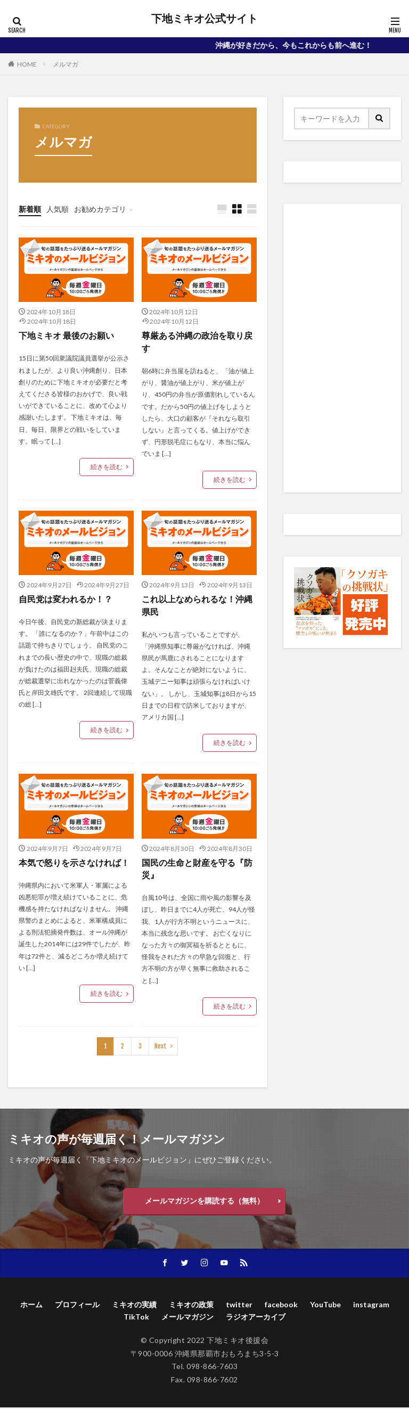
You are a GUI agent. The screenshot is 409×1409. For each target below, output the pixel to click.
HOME (27, 64)
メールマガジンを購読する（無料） (204, 1201)
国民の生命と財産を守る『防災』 (197, 869)
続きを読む (106, 467)
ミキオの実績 (134, 1305)
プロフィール (77, 1305)
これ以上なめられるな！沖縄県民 (197, 605)
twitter (239, 1305)
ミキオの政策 (191, 1305)
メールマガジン (187, 1318)
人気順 (57, 209)
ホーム (31, 1305)
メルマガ (65, 64)
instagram (371, 1305)
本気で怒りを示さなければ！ (74, 863)
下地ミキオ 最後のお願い (66, 336)
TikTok (136, 1318)
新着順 (30, 209)
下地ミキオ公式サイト (204, 18)
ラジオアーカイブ (255, 1318)
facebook (281, 1305)
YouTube (325, 1305)
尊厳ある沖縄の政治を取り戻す (197, 342)
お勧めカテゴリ (100, 209)
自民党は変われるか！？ (65, 599)
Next (160, 1047)
